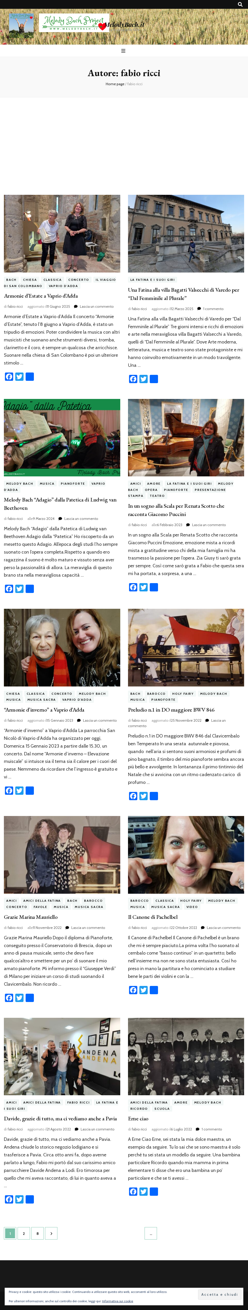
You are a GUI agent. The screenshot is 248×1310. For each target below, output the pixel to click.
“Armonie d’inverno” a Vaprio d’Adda (44, 709)
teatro (157, 496)
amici (135, 483)
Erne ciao (138, 1118)
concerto (78, 280)
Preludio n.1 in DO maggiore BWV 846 (171, 709)
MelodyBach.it (124, 24)
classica (52, 280)
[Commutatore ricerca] (240, 4)
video (192, 907)
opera (151, 490)
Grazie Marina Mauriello (30, 917)
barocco (156, 694)
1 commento (213, 308)
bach (11, 280)
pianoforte (73, 483)
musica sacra (41, 699)
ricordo (139, 1109)
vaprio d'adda (63, 286)
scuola (162, 1109)
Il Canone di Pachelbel (153, 917)
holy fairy (183, 694)
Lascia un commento (97, 306)
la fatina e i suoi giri (152, 280)
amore (154, 483)
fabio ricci (15, 306)
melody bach (19, 483)
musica (47, 483)
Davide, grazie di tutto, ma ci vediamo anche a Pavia (60, 1118)
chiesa (30, 280)
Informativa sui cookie (117, 1301)
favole (40, 907)
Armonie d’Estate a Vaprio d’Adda (41, 295)
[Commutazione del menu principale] (124, 50)
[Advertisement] (124, 142)
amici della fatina (42, 901)
